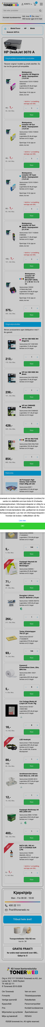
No (37, 516)
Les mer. (22, 521)
